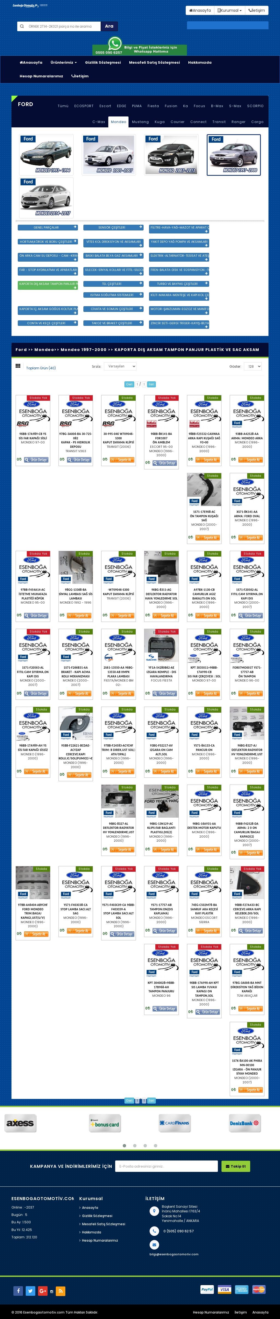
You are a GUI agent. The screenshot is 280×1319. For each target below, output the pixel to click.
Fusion (171, 106)
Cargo (257, 121)
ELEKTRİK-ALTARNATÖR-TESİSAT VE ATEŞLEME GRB (180, 257)
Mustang (140, 121)
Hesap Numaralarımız (41, 76)
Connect (198, 121)
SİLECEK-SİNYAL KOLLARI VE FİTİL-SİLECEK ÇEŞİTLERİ (114, 271)
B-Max (217, 106)
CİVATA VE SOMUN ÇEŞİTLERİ (116, 309)
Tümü (63, 106)
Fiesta (153, 106)
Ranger (239, 121)
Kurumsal (230, 10)
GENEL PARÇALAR (55, 227)
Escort (105, 106)
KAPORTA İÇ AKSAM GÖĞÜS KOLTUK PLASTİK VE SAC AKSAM (48, 310)
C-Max (98, 121)
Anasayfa (31, 62)
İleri (151, 384)
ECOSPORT (84, 106)
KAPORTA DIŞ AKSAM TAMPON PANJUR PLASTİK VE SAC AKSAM (48, 285)
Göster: (235, 366)
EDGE (121, 106)
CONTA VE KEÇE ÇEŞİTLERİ (51, 323)
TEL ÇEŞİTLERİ (122, 284)
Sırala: (96, 366)
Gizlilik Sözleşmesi (103, 62)
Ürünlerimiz (64, 62)
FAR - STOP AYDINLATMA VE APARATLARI (48, 271)
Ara (109, 26)
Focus (199, 106)
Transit (219, 121)
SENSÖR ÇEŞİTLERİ (120, 227)
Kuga (160, 121)
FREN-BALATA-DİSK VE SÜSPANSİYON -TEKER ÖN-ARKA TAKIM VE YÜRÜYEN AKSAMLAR (180, 271)
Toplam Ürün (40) (41, 368)
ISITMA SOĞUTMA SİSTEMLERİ (116, 295)
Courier (178, 121)
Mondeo (118, 121)
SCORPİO (255, 106)
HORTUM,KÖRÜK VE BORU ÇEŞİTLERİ (48, 241)
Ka (185, 106)
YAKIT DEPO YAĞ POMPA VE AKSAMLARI (179, 243)
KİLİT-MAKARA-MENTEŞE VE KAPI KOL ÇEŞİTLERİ (180, 296)
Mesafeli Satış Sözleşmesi (154, 62)
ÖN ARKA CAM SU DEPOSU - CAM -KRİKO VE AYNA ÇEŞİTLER (48, 257)
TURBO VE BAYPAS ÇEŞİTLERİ (182, 284)
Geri (129, 384)
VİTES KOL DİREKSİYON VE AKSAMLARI (114, 243)
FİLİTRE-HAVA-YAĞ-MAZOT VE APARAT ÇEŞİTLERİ (180, 229)
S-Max (235, 106)
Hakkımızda (200, 62)
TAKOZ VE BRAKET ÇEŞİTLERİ (117, 323)
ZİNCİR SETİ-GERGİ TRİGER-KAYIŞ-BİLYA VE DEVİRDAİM (180, 325)
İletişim (80, 76)
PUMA (137, 106)
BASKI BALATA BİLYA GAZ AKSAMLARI (114, 255)
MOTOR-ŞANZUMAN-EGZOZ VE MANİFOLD (180, 310)
